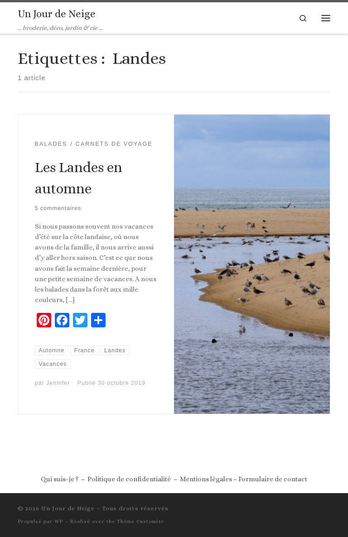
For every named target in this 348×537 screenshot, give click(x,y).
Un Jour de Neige (68, 508)
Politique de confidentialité (129, 479)
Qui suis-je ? (59, 479)
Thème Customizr (140, 521)
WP (58, 521)
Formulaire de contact (272, 479)
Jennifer (58, 383)
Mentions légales (206, 479)
